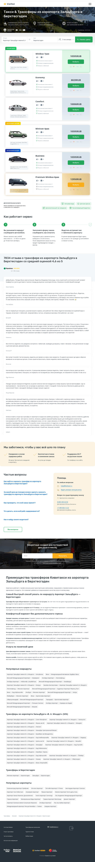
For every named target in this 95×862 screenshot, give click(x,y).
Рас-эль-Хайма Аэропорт (62, 803)
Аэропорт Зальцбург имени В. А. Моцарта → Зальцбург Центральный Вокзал (32, 730)
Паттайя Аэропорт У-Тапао (54, 788)
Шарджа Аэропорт (50, 806)
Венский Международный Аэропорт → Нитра (62, 692)
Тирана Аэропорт (12, 799)
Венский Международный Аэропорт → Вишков (22, 707)
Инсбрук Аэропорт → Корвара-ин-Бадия (59, 703)
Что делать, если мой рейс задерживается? (22, 511)
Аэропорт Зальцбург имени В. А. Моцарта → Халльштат (67, 719)
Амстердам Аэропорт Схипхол (75, 788)
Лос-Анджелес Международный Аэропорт (68, 795)
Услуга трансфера (8, 831)
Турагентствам (30, 831)
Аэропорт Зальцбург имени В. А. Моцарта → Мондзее (64, 723)
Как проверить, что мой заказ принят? (19, 503)
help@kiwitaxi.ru (66, 486)
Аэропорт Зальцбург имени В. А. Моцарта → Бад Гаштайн (63, 745)
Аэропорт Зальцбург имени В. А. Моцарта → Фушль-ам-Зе (25, 723)
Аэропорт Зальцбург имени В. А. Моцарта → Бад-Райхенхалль (27, 748)
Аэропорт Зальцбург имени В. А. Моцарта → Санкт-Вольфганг (27, 719)
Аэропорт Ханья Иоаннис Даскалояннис (20, 795)
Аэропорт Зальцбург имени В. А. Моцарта (30, 816)
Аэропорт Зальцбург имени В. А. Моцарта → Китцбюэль (25, 674)
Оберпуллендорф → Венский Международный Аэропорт (25, 699)
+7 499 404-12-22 (63, 508)
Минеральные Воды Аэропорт (31, 799)
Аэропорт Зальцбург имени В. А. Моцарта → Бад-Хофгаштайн (27, 755)
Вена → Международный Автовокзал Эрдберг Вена (62, 674)
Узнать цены (83, 39)
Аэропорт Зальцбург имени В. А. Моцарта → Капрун (24, 685)
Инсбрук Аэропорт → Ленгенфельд (53, 678)
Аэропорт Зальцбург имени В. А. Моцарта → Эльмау (24, 759)
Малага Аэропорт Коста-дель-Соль (66, 792)
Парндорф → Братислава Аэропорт (57, 699)
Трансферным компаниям (33, 827)
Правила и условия (50, 855)
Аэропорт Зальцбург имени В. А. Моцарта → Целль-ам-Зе (25, 741)
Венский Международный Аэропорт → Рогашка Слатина (25, 703)
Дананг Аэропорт (69, 799)
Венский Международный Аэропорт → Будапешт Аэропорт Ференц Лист (55, 689)
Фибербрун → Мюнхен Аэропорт (17, 696)
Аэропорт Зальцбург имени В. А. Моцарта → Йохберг (66, 755)
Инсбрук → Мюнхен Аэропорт (35, 692)
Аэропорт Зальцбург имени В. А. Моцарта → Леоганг (24, 727)
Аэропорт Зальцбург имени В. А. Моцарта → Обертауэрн (61, 759)
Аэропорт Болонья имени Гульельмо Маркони (22, 803)
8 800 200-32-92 (62, 502)
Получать (63, 556)
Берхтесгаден (46, 816)
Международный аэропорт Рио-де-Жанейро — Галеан (24, 806)
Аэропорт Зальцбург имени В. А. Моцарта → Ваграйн (64, 741)
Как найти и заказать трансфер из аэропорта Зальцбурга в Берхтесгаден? (22, 482)
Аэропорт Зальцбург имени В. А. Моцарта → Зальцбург (25, 745)
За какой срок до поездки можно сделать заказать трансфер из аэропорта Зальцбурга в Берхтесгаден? (25, 493)
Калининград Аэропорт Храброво (18, 788)
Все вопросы (13, 529)
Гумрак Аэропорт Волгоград (52, 799)
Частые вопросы (8, 836)
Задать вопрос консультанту (71, 490)
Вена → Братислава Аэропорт (40, 696)
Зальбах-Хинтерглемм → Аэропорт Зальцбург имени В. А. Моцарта (64, 685)
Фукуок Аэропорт (47, 792)
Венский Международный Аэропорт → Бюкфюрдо (55, 681)
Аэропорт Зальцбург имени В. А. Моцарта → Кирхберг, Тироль (27, 752)
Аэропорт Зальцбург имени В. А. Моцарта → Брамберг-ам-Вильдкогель (30, 734)
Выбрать (76, 62)
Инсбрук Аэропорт (45, 803)
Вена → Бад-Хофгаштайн (15, 692)
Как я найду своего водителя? (16, 520)
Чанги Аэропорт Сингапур (44, 795)
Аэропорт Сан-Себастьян (15, 792)
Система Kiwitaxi (8, 827)
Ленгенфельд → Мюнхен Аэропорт (18, 689)
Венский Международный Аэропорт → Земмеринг (23, 678)
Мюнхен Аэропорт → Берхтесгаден (18, 775)
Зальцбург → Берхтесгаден (41, 775)
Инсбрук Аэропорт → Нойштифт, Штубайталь (21, 681)
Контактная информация (11, 840)
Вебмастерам (29, 836)
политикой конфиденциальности (52, 563)
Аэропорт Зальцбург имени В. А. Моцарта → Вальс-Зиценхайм (27, 763)
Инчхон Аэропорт (37, 788)
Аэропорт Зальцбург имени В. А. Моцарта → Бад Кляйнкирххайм (28, 737)
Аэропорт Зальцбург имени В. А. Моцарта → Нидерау (69, 737)
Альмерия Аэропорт (32, 792)
